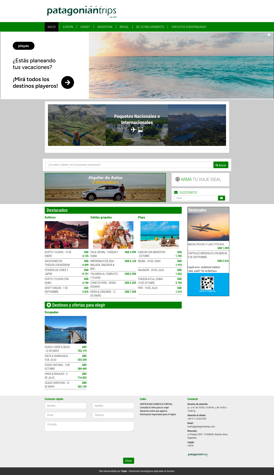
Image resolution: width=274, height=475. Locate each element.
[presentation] (86, 445)
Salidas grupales (101, 217)
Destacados (197, 210)
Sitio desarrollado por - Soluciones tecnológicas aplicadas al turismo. (137, 471)
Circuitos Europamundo (188, 27)
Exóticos (50, 217)
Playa (141, 217)
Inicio (52, 27)
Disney (85, 27)
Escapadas (51, 312)
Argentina (104, 27)
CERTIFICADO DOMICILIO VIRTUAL (156, 404)
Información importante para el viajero (158, 414)
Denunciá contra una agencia (153, 410)
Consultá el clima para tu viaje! (154, 407)
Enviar (128, 460)
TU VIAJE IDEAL (198, 179)
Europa (68, 27)
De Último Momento (150, 27)
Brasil (124, 27)
